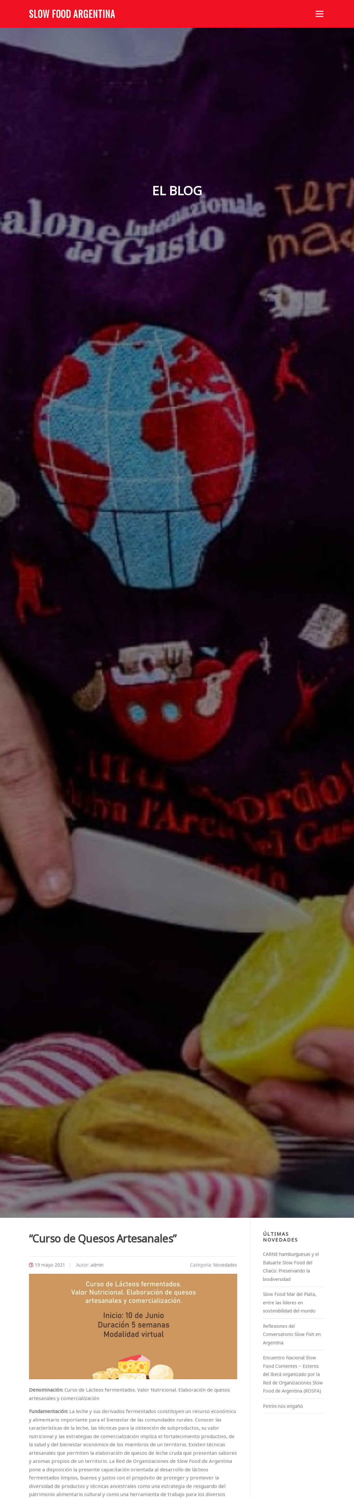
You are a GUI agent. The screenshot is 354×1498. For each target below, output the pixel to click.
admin (96, 1265)
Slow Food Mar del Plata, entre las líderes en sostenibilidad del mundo (289, 1302)
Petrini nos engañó (283, 1406)
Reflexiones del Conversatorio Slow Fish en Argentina (292, 1334)
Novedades (225, 1265)
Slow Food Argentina (72, 14)
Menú (319, 13)
